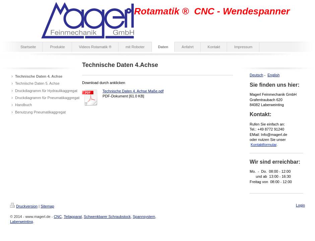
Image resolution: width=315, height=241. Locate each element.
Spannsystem (144, 217)
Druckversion (24, 206)
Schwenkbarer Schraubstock (107, 217)
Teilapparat (73, 217)
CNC (58, 217)
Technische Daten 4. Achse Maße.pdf (133, 91)
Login (300, 205)
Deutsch (256, 75)
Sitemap (47, 206)
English (273, 75)
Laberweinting (21, 222)
